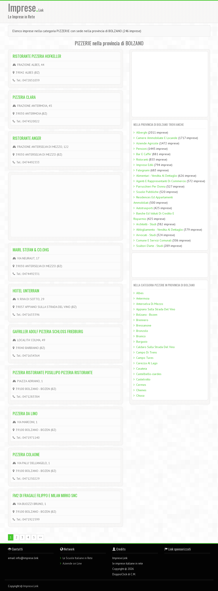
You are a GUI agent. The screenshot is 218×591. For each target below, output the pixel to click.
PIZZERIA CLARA (24, 97)
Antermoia (142, 298)
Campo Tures (144, 358)
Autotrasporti (144, 208)
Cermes (141, 385)
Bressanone (143, 325)
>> (40, 537)
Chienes (141, 390)
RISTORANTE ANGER (27, 138)
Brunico (141, 336)
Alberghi (141, 132)
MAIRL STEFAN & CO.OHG (31, 249)
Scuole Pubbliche (147, 192)
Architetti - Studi (146, 224)
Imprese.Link (30, 586)
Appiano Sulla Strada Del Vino (155, 309)
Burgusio (141, 342)
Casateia (141, 368)
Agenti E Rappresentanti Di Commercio (161, 181)
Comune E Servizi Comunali (154, 240)
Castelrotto (143, 379)
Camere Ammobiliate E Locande (156, 138)
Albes (140, 293)
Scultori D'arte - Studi (149, 246)
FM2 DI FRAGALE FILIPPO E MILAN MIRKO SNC (45, 495)
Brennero (142, 320)
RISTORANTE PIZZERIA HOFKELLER (37, 56)
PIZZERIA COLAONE (26, 454)
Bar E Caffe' (143, 154)
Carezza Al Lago (147, 363)
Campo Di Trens (146, 352)
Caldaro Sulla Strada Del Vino (155, 347)
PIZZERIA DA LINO (25, 413)
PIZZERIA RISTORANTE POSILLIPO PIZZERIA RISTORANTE (53, 372)
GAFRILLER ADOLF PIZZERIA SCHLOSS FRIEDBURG (48, 331)
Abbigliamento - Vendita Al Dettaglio (159, 230)
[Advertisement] (138, 11)
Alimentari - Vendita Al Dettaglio (156, 176)
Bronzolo (142, 331)
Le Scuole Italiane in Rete (78, 558)
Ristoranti (142, 159)
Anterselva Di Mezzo (149, 304)
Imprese (23, 7)
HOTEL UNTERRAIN (26, 290)
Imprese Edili (144, 165)
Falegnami (143, 170)
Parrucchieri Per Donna (150, 186)
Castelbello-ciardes (148, 374)
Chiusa (140, 395)
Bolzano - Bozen (146, 315)
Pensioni (141, 149)
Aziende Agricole (147, 143)
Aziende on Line (72, 563)
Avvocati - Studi (146, 235)
